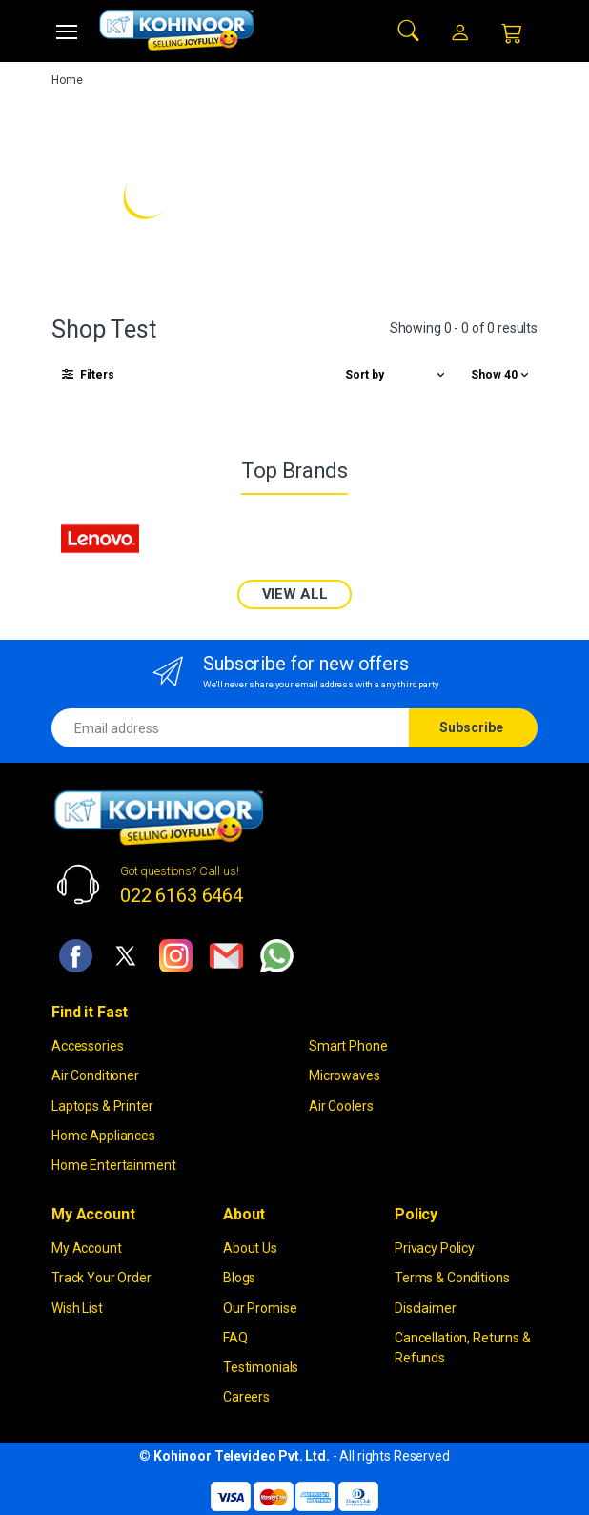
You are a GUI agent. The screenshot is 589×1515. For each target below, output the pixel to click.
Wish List (77, 1308)
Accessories (87, 1046)
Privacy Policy (435, 1248)
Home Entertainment (113, 1165)
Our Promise (259, 1308)
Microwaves (344, 1075)
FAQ (235, 1337)
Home (66, 80)
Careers (246, 1396)
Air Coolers (341, 1106)
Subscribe (471, 727)
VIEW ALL (295, 594)
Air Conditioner (95, 1075)
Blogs (239, 1277)
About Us (250, 1248)
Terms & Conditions (452, 1277)
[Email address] (230, 727)
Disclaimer (426, 1308)
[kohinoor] (176, 30)
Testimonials (260, 1367)
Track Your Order (101, 1277)
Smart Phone (348, 1046)
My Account (86, 1248)
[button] (408, 29)
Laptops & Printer (102, 1106)
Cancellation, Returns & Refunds (463, 1347)
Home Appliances (103, 1135)
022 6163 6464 (181, 895)
